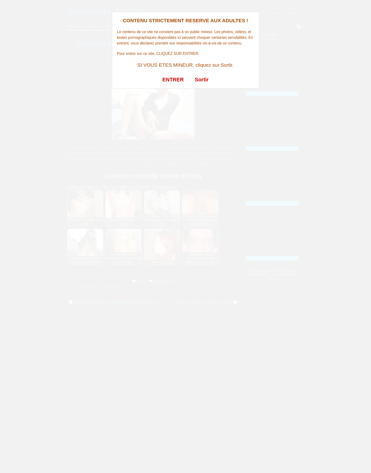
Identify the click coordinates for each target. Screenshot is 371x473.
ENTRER (173, 80)
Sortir (202, 80)
